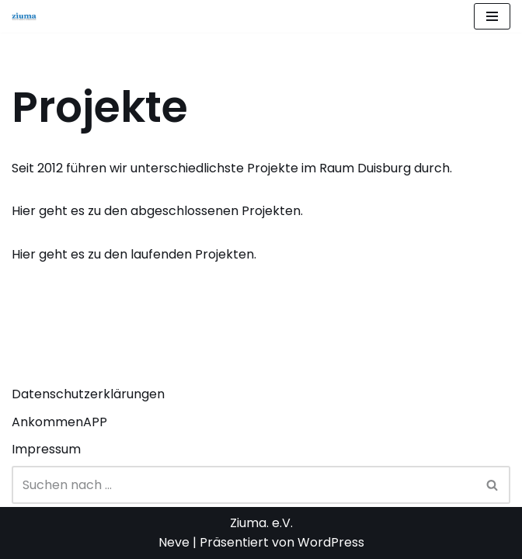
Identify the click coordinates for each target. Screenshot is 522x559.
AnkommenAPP (59, 422)
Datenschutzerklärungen (88, 394)
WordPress (331, 542)
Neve (174, 542)
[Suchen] (243, 485)
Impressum (46, 449)
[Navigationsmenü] (492, 16)
